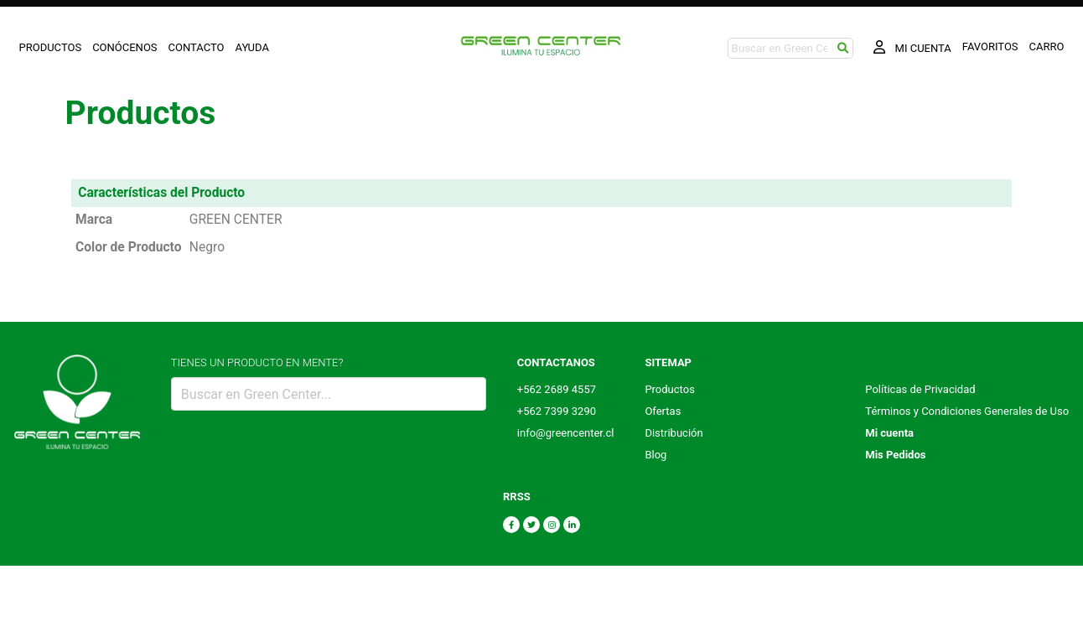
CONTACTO (196, 47)
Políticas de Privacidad (920, 389)
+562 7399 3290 (556, 411)
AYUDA (252, 47)
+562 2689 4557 (556, 389)
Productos (669, 389)
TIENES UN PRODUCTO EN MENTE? (257, 362)
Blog (655, 454)
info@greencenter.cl (565, 433)
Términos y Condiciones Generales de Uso (967, 411)
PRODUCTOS (50, 47)
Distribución (673, 433)
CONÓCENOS (124, 47)
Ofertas (663, 411)
